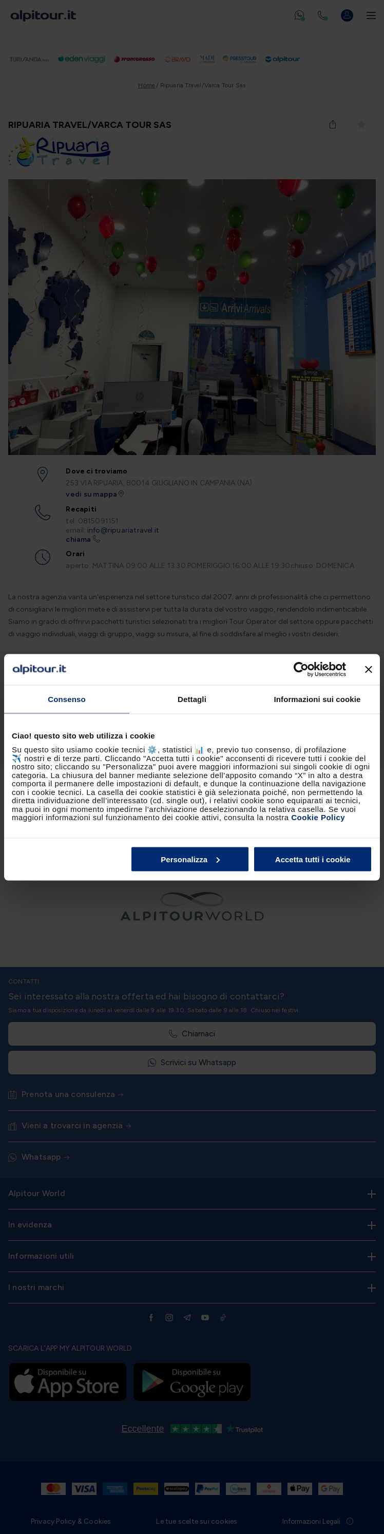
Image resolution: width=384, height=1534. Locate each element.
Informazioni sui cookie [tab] (317, 698)
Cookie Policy (318, 817)
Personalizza (190, 859)
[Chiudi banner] (368, 669)
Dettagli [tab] (192, 698)
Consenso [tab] (66, 698)
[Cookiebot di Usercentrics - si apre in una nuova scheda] (301, 669)
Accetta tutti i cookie (313, 859)
